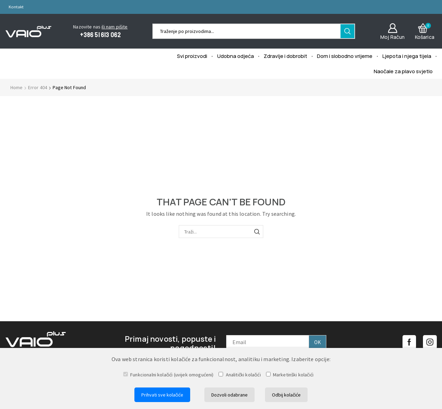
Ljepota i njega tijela (406, 55)
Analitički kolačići (239, 375)
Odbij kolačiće (286, 395)
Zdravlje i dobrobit (285, 55)
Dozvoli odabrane (229, 395)
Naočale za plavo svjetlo (403, 71)
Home (16, 87)
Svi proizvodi (192, 55)
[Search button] (347, 31)
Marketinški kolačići (289, 375)
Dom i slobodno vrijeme (344, 55)
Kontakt (16, 6)
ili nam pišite (114, 27)
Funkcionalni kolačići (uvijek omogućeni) (168, 375)
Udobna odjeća (235, 55)
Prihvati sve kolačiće (162, 395)
